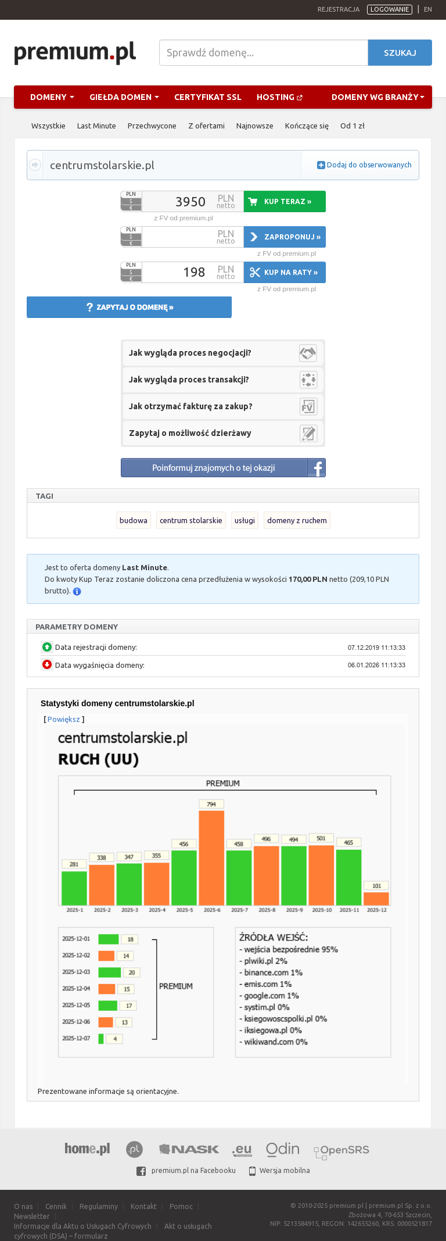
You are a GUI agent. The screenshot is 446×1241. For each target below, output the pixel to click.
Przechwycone (152, 125)
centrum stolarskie (191, 520)
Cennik (56, 1206)
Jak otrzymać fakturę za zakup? (191, 406)
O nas (23, 1206)
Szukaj (400, 53)
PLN (131, 194)
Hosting (280, 97)
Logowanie (390, 9)
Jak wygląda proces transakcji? (189, 379)
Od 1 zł (352, 125)
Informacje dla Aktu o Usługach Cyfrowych (83, 1226)
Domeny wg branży (378, 97)
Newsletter (32, 1216)
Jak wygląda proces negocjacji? (190, 352)
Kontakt (144, 1206)
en (428, 9)
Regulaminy (99, 1206)
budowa (134, 520)
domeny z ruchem (297, 520)
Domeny (52, 97)
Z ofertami (206, 125)
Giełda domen (124, 97)
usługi (245, 520)
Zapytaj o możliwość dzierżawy (190, 433)
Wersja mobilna (279, 1170)
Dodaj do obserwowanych (369, 165)
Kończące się (307, 125)
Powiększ (64, 719)
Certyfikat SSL (208, 97)
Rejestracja (338, 9)
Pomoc (181, 1206)
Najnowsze (255, 125)
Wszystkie (48, 125)
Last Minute (96, 125)
